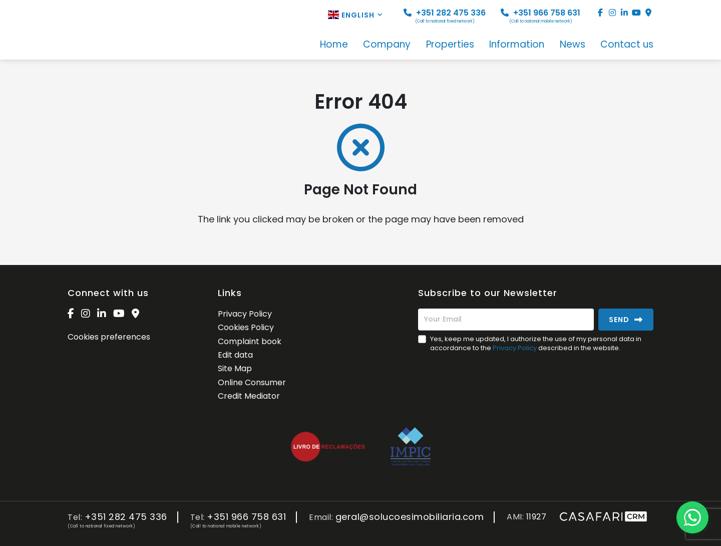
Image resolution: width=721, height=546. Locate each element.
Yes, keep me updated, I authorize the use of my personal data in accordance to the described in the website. (535, 343)
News (572, 45)
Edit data (235, 355)
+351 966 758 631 (540, 16)
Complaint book (249, 341)
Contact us (626, 45)
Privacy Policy (245, 314)
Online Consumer (252, 382)
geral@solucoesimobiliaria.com (409, 517)
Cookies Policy (246, 327)
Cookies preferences (109, 337)
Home (334, 45)
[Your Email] (506, 320)
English (355, 15)
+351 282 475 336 (445, 16)
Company (387, 45)
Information (516, 45)
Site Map (235, 368)
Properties (450, 45)
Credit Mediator (249, 396)
